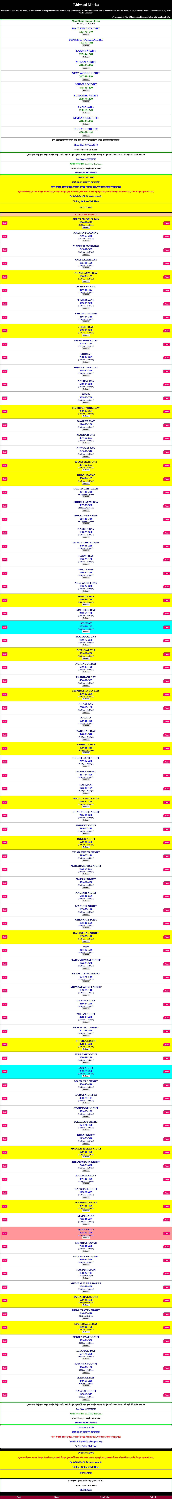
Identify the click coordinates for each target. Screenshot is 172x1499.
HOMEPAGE (86, 1490)
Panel (167, 223)
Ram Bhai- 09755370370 (86, 159)
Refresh (86, 34)
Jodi (4, 223)
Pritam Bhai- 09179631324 (86, 173)
